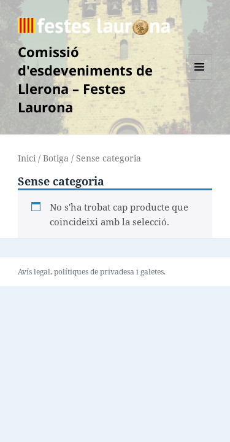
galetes (152, 271)
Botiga (56, 158)
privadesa (117, 271)
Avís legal (34, 271)
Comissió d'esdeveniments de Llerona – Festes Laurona (85, 79)
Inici (27, 158)
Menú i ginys (199, 79)
